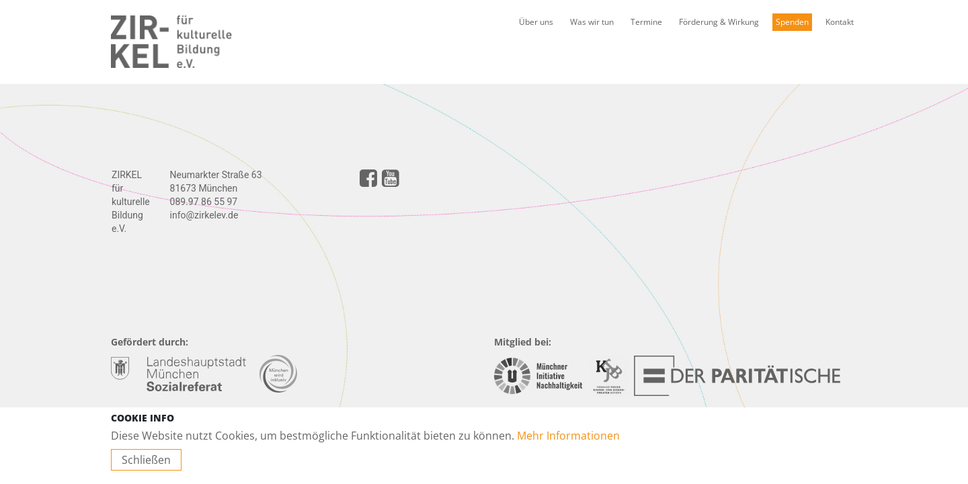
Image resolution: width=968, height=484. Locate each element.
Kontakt (839, 22)
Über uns (536, 22)
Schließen (146, 459)
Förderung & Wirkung (719, 22)
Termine (646, 22)
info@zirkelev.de (204, 215)
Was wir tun (592, 22)
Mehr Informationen (568, 435)
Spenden (792, 22)
